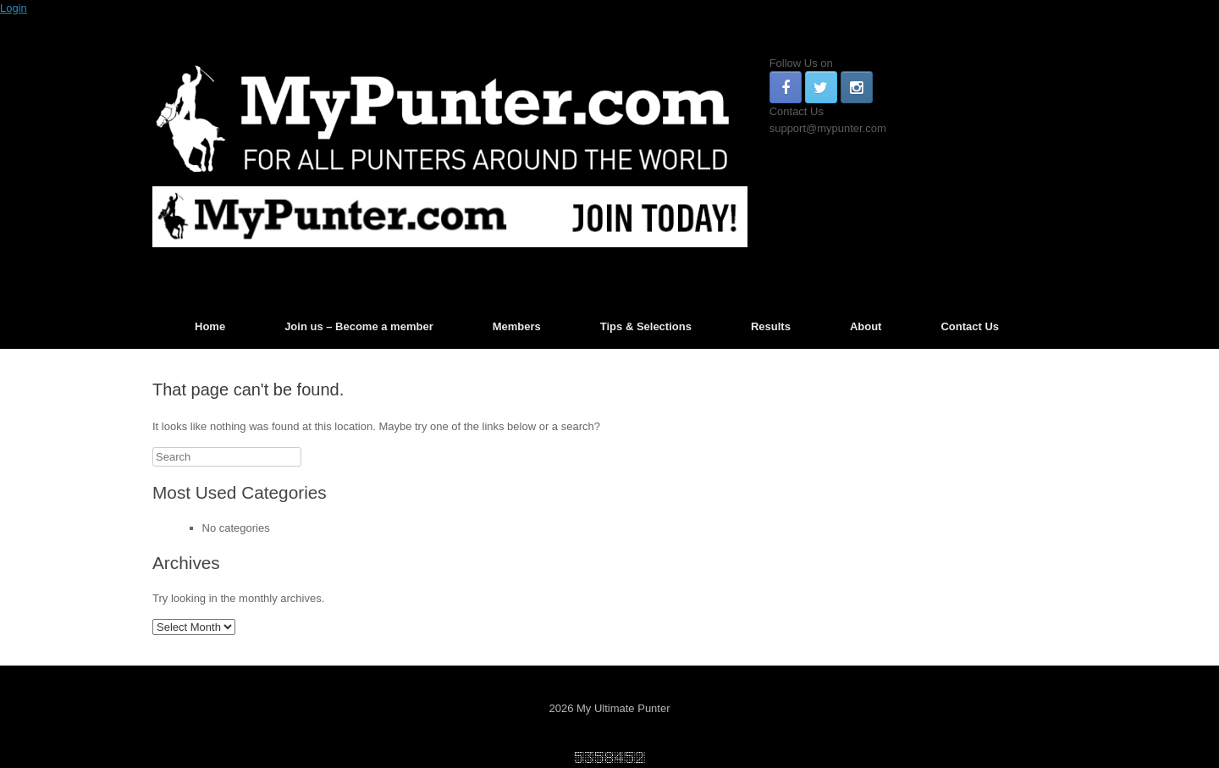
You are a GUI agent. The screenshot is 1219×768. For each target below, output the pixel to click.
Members (517, 326)
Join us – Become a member (358, 326)
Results (771, 326)
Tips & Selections (646, 326)
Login (13, 8)
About (866, 326)
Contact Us (969, 326)
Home (210, 326)
